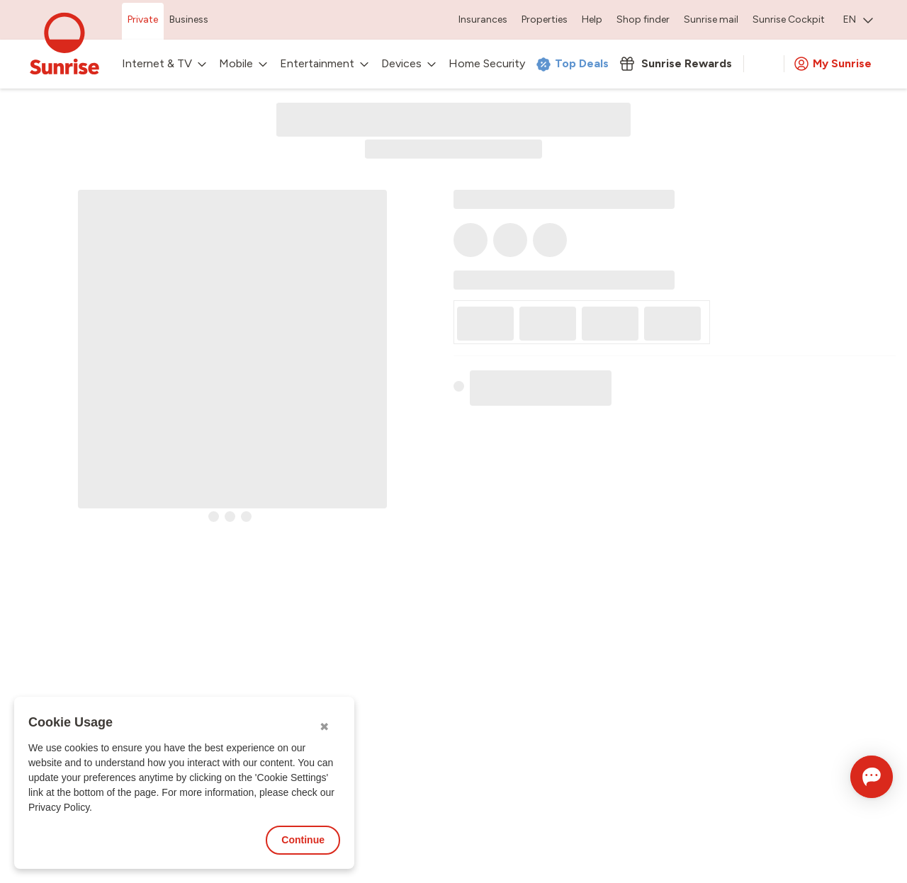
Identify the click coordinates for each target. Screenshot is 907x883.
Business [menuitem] (188, 19)
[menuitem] (858, 21)
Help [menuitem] (592, 19)
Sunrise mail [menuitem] (711, 19)
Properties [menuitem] (545, 19)
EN (858, 19)
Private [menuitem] (143, 19)
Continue (303, 839)
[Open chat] (852, 777)
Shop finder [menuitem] (643, 19)
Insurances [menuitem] (482, 19)
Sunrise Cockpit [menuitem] (789, 19)
